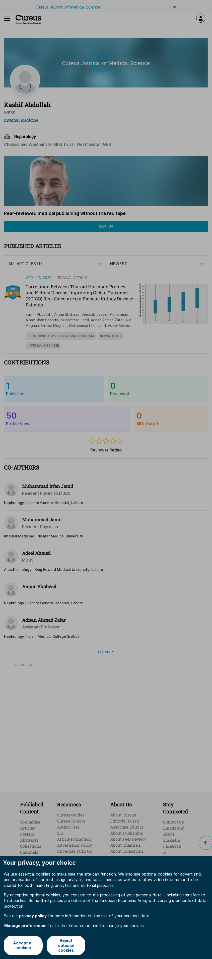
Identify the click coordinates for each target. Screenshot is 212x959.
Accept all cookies (23, 945)
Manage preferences (25, 925)
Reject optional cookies (66, 945)
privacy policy (33, 916)
